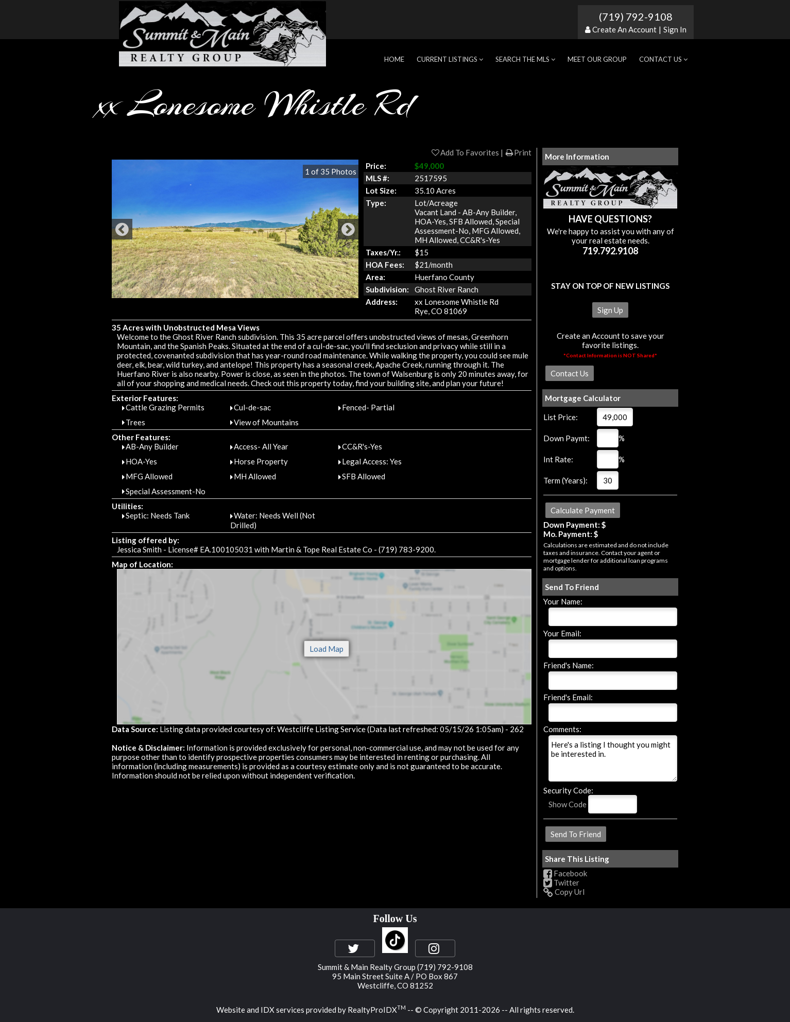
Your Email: (562, 633)
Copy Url (564, 891)
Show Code (567, 804)
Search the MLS (525, 59)
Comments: (562, 729)
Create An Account (624, 29)
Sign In (674, 29)
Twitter (561, 882)
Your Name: (562, 601)
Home (394, 59)
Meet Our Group (597, 59)
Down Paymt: (566, 438)
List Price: (560, 417)
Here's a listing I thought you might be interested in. (612, 758)
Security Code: (568, 790)
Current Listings (450, 59)
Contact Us (663, 59)
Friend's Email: (568, 697)
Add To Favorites (465, 152)
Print (518, 152)
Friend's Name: (568, 665)
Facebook (565, 873)
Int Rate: (558, 459)
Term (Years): (565, 480)
